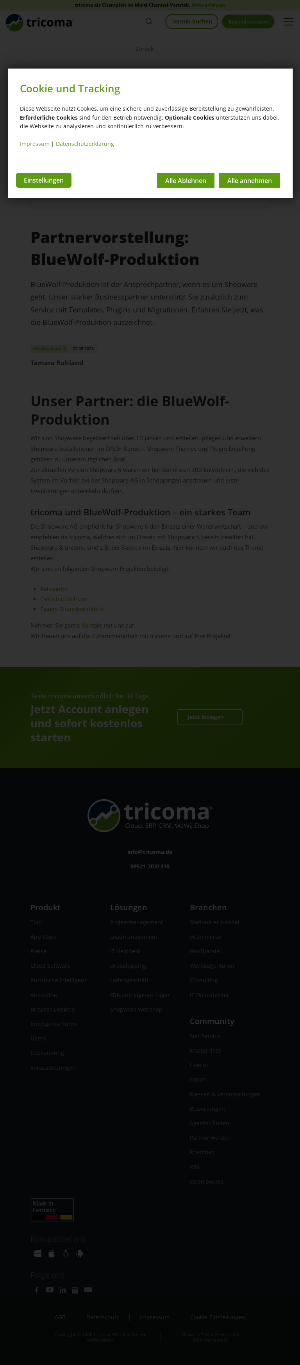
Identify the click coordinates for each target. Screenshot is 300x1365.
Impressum (35, 143)
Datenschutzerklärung (85, 143)
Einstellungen (44, 180)
